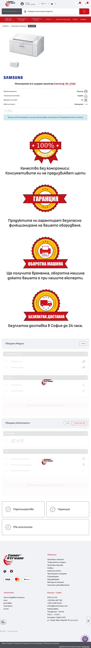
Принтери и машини (18, 26)
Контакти (8, 606)
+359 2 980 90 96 (54, 603)
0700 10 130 (52, 597)
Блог (5, 600)
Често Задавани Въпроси (14, 597)
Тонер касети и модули (56, 562)
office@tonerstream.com (57, 606)
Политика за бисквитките (58, 585)
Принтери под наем (55, 565)
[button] (83, 344)
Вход (27, 3)
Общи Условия (7, 643)
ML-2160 (32, 26)
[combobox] (50, 11)
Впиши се (12, 117)
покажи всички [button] (79, 423)
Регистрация (30, 4)
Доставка (8, 603)
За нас (6, 609)
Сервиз (50, 568)
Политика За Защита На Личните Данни (28, 643)
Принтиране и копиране (57, 574)
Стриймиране (53, 576)
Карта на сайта (54, 571)
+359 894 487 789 (54, 600)
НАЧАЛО (6, 26)
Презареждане (53, 579)
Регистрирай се (23, 117)
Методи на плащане (55, 582)
